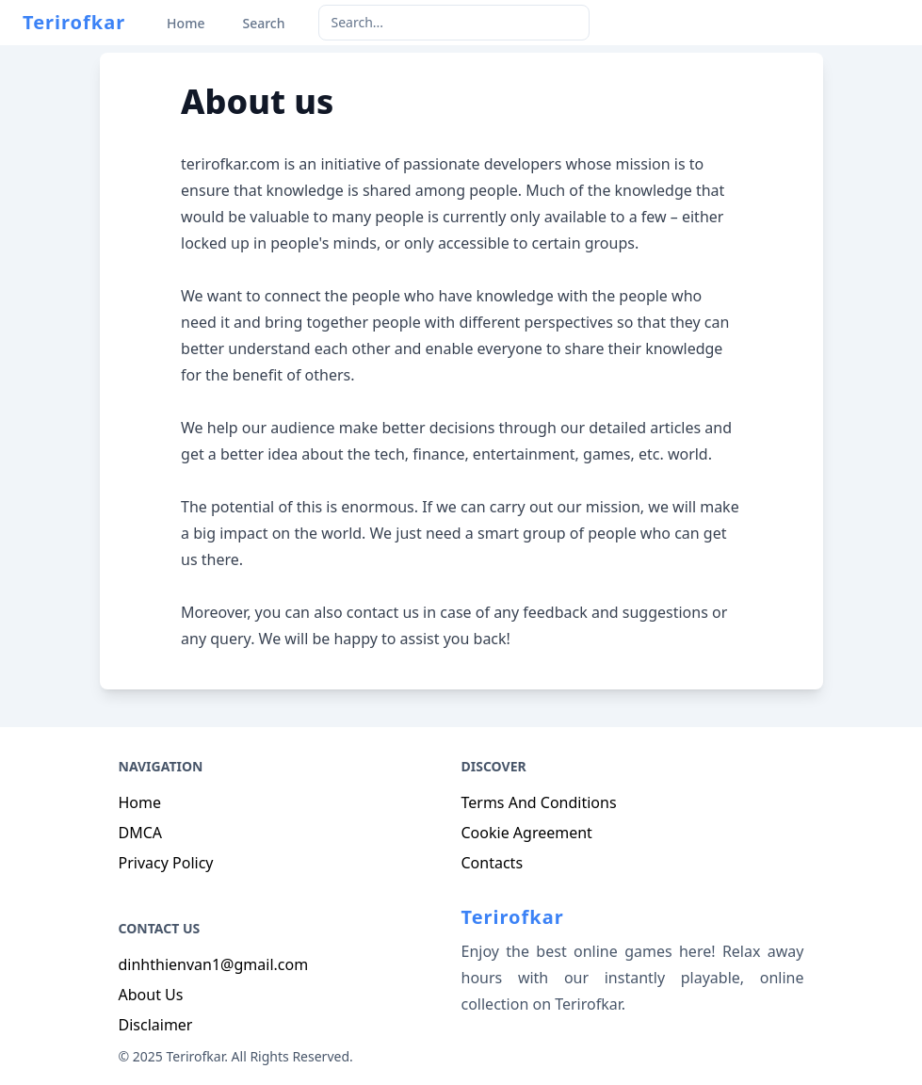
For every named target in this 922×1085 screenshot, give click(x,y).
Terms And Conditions (539, 802)
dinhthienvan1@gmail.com (214, 964)
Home (140, 802)
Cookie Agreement (526, 832)
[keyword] (454, 22)
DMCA (141, 832)
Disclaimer (156, 1024)
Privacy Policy (166, 862)
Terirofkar (74, 22)
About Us (151, 994)
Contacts (492, 862)
